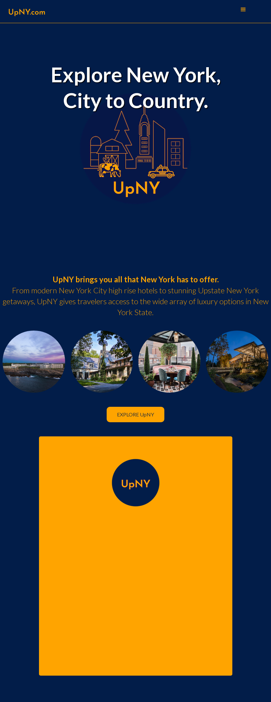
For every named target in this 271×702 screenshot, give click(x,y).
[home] (26, 11)
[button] (243, 9)
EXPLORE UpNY (135, 414)
